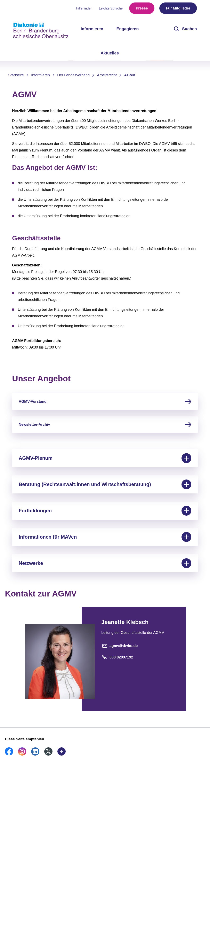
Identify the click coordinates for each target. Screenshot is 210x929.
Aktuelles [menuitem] (110, 53)
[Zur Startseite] (40, 30)
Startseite (16, 75)
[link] (9, 754)
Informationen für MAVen (105, 537)
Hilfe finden (84, 8)
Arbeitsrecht (107, 75)
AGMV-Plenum (105, 458)
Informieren (40, 75)
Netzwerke (105, 563)
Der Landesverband (73, 75)
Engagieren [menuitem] (127, 28)
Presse (142, 8)
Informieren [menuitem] (92, 28)
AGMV (129, 75)
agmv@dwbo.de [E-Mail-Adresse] (119, 645)
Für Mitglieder (178, 8)
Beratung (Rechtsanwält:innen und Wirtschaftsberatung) (105, 484)
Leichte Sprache (111, 8)
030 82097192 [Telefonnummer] (117, 657)
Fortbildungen (105, 511)
